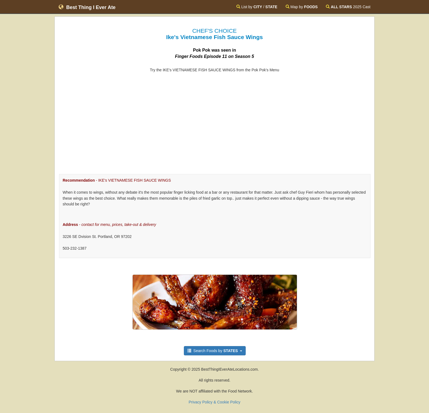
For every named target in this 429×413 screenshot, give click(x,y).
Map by (302, 7)
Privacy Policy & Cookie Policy (214, 402)
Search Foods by (214, 351)
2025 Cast (348, 7)
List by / (256, 7)
